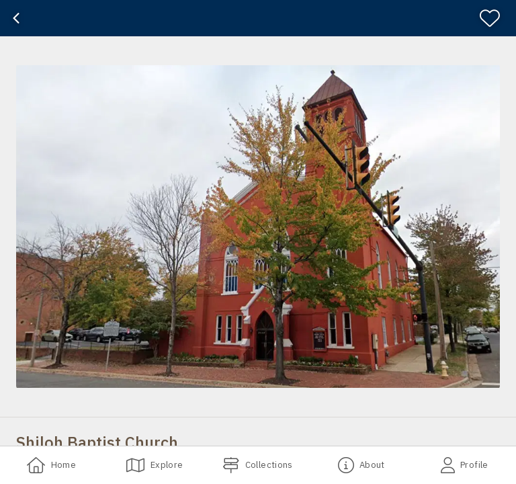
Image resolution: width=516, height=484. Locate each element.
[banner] (258, 18)
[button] (258, 226)
